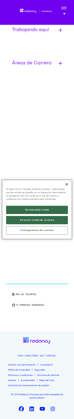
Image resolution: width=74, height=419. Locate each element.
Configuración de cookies (37, 230)
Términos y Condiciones (20, 375)
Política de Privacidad (19, 370)
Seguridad (39, 370)
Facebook (21, 409)
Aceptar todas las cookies (37, 220)
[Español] (64, 11)
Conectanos (46, 365)
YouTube (42, 409)
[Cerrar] (66, 184)
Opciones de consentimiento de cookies (28, 385)
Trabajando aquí (30, 30)
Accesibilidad (28, 380)
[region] (37, 209)
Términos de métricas (48, 375)
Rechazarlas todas (37, 210)
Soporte (12, 380)
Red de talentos (26, 294)
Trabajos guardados (30, 304)
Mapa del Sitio (46, 380)
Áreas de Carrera (32, 63)
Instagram (53, 409)
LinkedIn (32, 409)
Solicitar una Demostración (22, 365)
